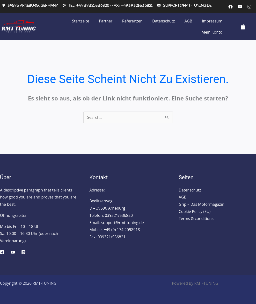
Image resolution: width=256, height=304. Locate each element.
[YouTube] (13, 252)
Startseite (80, 21)
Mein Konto (212, 32)
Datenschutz (163, 21)
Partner (105, 21)
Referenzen (132, 21)
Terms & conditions (196, 218)
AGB (188, 21)
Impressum (212, 21)
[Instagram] (23, 252)
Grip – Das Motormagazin (201, 204)
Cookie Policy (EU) (195, 211)
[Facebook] (2, 252)
